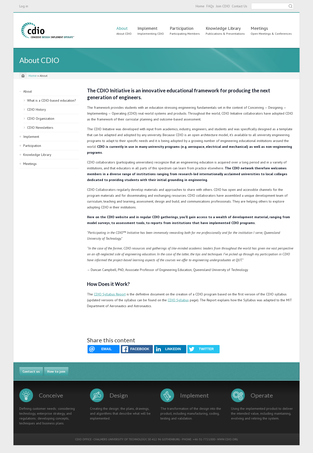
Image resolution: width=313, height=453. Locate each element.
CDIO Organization (40, 118)
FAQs (210, 6)
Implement (147, 28)
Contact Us (239, 6)
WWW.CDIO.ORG (227, 439)
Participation (181, 28)
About (122, 28)
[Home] (23, 75)
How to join (56, 371)
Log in (23, 6)
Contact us (31, 371)
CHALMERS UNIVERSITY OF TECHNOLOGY (119, 439)
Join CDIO (223, 6)
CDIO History (36, 109)
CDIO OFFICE (83, 439)
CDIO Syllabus (178, 300)
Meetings (259, 28)
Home (200, 6)
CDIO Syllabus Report (110, 294)
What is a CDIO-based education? (51, 100)
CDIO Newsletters (40, 127)
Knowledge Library (223, 28)
